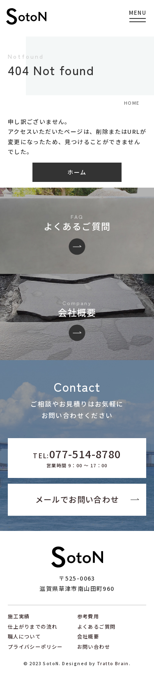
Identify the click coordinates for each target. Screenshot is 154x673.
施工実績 (19, 616)
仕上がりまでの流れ (32, 626)
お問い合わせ (93, 646)
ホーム (76, 172)
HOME (132, 103)
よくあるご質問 (96, 626)
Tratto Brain (113, 663)
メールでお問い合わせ (77, 499)
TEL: (77, 457)
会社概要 (88, 636)
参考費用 (88, 616)
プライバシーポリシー (35, 646)
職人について (24, 636)
